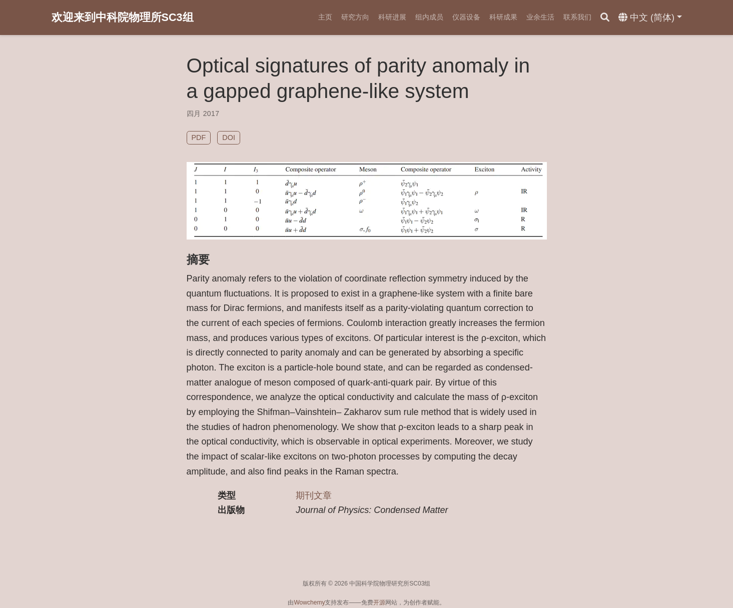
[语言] (649, 18)
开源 (379, 602)
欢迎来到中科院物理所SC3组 (123, 17)
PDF (199, 138)
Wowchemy (309, 602)
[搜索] (604, 18)
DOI (228, 138)
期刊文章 (314, 495)
